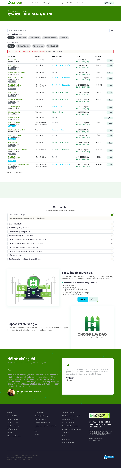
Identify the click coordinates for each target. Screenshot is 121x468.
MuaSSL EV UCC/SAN (15, 99)
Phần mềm (63, 38)
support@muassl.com (96, 438)
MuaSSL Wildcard (14, 123)
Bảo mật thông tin (40, 419)
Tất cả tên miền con (50, 38)
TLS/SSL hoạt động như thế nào (19, 228)
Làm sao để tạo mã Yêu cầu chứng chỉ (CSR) (23, 247)
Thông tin (80, 3)
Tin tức (37, 431)
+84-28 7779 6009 (95, 440)
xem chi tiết (50, 51)
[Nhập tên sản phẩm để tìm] (58, 30)
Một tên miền (21, 38)
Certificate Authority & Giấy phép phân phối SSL (24, 259)
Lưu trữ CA (11, 432)
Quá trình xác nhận (68, 422)
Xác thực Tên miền (23, 46)
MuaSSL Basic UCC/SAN (16, 72)
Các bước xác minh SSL (42, 422)
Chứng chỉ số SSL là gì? (17, 215)
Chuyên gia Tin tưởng (14, 436)
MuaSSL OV (12, 65)
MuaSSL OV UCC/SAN (15, 78)
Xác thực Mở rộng (13, 426)
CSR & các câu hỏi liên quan (71, 416)
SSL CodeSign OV (14, 107)
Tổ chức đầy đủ (52, 46)
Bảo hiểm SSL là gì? (15, 255)
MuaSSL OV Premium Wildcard (18, 164)
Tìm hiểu (83, 299)
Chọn (109, 60)
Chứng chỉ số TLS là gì (16, 224)
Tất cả (11, 38)
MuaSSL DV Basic (14, 60)
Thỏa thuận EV (12, 429)
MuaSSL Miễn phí (14, 117)
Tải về (93, 299)
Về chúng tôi (39, 412)
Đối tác (70, 3)
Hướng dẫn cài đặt (68, 419)
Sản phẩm (35, 3)
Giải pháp (59, 3)
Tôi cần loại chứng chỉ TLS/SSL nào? (21, 236)
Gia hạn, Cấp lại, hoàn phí (70, 426)
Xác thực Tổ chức (13, 422)
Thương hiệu (47, 3)
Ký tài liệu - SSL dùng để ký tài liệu (29, 14)
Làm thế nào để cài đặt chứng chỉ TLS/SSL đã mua (26, 243)
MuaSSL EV (12, 92)
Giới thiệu (10, 412)
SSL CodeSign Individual (16, 130)
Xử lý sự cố (65, 432)
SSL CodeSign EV (14, 112)
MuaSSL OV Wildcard (15, 85)
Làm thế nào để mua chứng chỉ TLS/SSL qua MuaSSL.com (28, 239)
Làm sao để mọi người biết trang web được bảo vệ (25, 251)
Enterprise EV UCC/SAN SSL (17, 150)
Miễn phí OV (12, 126)
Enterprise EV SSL (14, 143)
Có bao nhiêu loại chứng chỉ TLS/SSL (21, 232)
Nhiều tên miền (35, 38)
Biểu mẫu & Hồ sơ (13, 416)
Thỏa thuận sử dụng (41, 416)
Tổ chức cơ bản (38, 46)
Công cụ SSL (66, 439)
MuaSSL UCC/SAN (14, 135)
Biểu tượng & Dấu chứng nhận (71, 429)
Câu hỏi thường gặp (68, 412)
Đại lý (63, 436)
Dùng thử (108, 118)
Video (59, 51)
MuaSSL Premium (14, 157)
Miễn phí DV (12, 69)
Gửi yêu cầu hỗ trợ (68, 442)
